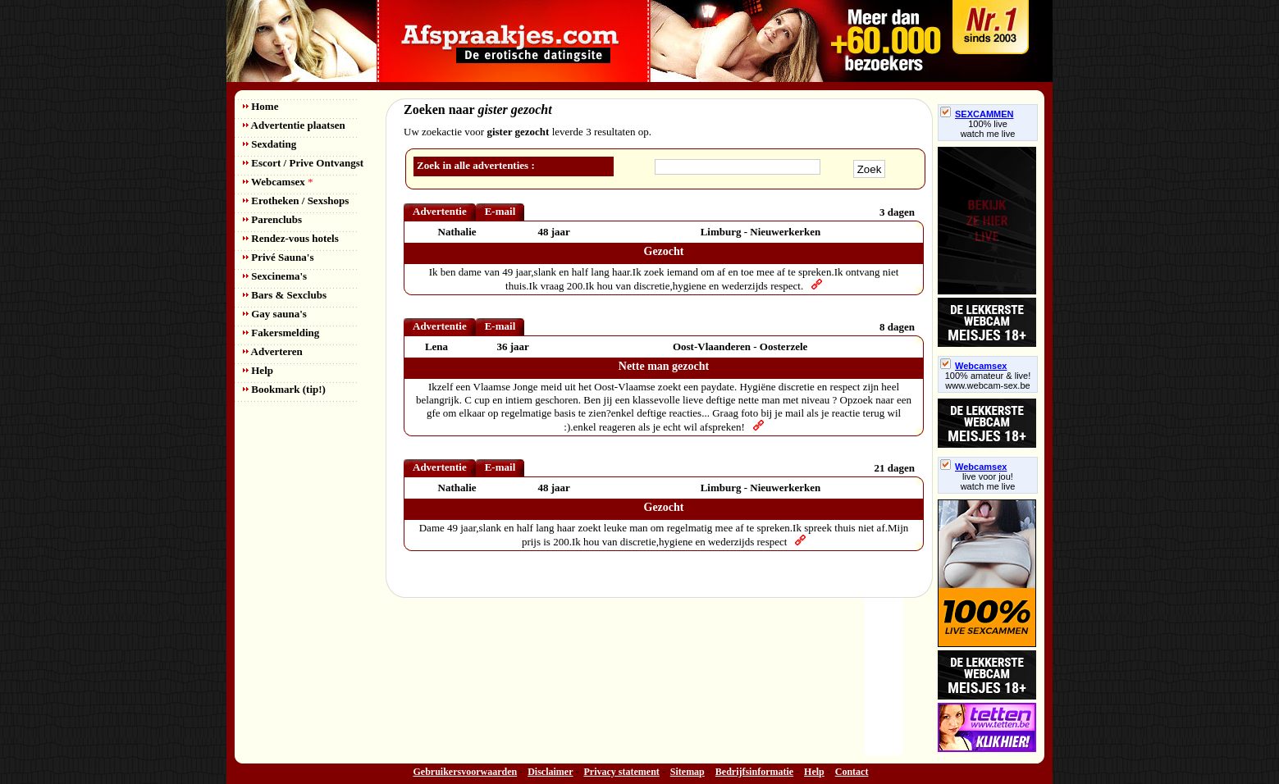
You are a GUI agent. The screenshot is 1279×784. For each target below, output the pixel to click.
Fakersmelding (281, 332)
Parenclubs (272, 219)
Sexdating (269, 144)
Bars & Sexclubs (285, 295)
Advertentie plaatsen (294, 125)
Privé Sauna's (278, 257)
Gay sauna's (275, 314)
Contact (852, 771)
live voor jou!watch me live (988, 481)
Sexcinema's (275, 276)
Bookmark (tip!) (284, 389)
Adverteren (273, 351)
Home (260, 106)
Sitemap (687, 771)
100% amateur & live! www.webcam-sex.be (988, 380)
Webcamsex (278, 181)
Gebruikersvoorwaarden (465, 771)
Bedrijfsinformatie (754, 771)
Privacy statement (622, 771)
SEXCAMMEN (977, 114)
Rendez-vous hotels (291, 238)
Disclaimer (550, 771)
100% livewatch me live (988, 129)
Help (258, 370)
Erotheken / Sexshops (296, 200)
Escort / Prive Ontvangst (303, 163)
